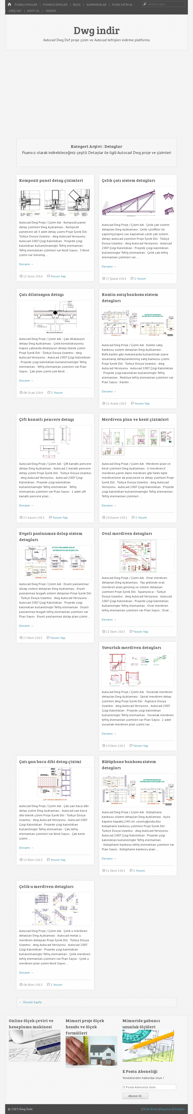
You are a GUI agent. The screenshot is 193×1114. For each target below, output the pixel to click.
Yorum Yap (58, 276)
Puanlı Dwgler (26, 4)
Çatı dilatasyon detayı (41, 294)
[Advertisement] (96, 94)
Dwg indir (97, 30)
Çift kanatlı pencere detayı (46, 419)
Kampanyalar (96, 4)
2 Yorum (140, 278)
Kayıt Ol (33, 11)
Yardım (50, 11)
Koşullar (165, 1109)
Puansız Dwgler (55, 4)
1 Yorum (139, 870)
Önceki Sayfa (30, 1002)
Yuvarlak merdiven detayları (131, 647)
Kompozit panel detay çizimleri (51, 180)
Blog (77, 4)
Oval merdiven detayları (127, 533)
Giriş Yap (15, 11)
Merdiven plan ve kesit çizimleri (135, 419)
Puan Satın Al (122, 4)
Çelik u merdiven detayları (46, 886)
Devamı (26, 264)
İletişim (179, 1109)
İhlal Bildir (150, 1109)
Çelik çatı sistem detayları (128, 180)
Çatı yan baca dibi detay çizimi (50, 761)
